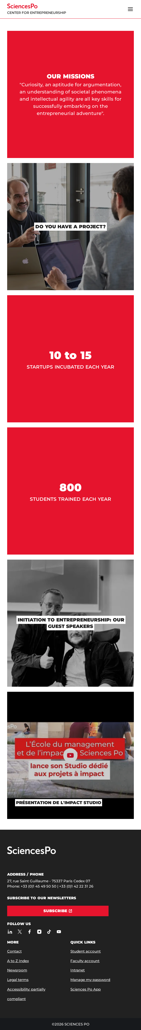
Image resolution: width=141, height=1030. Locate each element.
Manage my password (90, 979)
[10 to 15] (70, 358)
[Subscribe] (58, 911)
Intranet (77, 970)
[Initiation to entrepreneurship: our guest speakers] (70, 623)
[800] (70, 491)
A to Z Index (18, 961)
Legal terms (18, 979)
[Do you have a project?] (70, 226)
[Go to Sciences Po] (31, 853)
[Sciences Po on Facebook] (30, 932)
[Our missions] (70, 94)
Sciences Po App (85, 989)
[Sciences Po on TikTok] (49, 932)
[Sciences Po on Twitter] (20, 932)
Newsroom (17, 970)
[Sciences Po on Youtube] (59, 932)
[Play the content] (70, 755)
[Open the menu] (130, 9)
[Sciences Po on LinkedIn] (10, 932)
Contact (14, 951)
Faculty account (84, 961)
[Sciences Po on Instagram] (39, 932)
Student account (85, 951)
